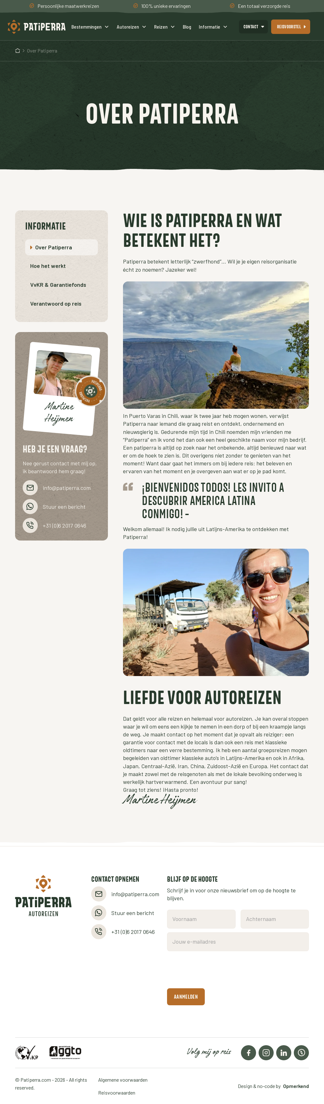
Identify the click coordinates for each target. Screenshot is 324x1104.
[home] (37, 26)
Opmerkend (296, 1086)
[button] (90, 26)
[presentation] (215, 969)
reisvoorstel (289, 27)
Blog (187, 27)
